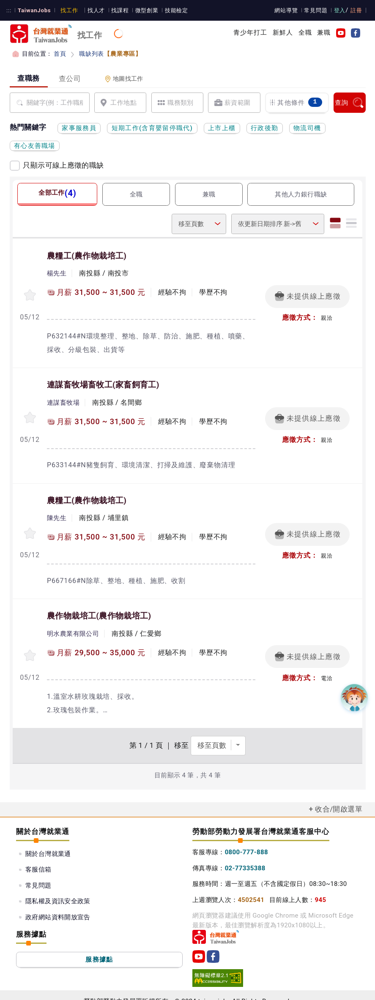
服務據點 (99, 947)
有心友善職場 (34, 146)
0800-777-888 (246, 840)
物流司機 (307, 128)
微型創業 (142, 10)
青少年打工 (250, 32)
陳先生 (56, 511)
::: (8, 10)
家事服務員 (79, 128)
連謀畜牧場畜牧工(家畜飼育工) (103, 381)
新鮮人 (283, 32)
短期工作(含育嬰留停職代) (152, 128)
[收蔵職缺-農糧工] (30, 294)
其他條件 (295, 102)
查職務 (28, 78)
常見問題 (317, 10)
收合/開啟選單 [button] (338, 797)
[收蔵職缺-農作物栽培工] (30, 645)
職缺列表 (109, 53)
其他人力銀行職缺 (301, 194)
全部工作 (57, 193)
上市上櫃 (221, 128)
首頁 (60, 53)
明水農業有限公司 (73, 624)
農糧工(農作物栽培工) (86, 256)
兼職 (324, 32)
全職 (305, 32)
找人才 (93, 10)
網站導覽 (287, 10)
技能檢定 (171, 10)
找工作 (66, 10)
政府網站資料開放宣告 (57, 905)
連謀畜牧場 (63, 398)
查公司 (70, 78)
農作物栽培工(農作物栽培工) (99, 607)
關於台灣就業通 (48, 841)
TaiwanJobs (33, 10)
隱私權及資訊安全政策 (57, 889)
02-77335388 (245, 856)
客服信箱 (38, 857)
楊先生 (56, 273)
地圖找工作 (123, 78)
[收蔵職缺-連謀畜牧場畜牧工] (30, 413)
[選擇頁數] (218, 733)
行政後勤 (264, 128)
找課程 (116, 10)
